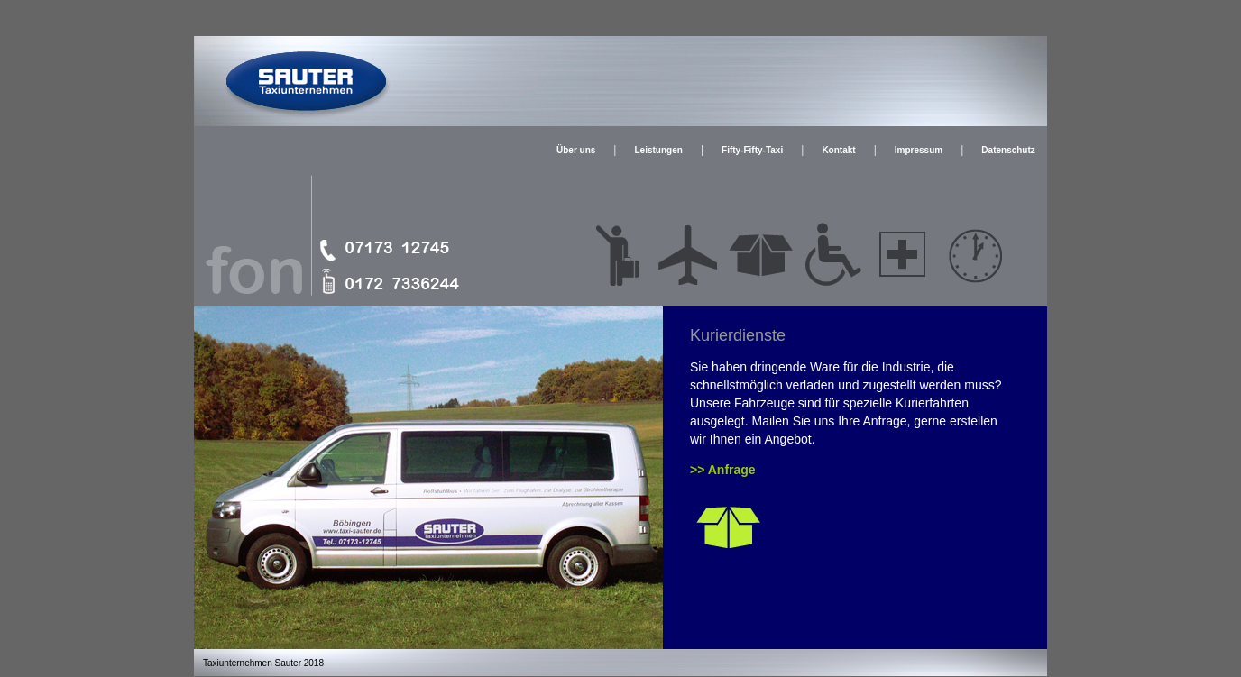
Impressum (918, 150)
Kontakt (838, 150)
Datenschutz (1007, 150)
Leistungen (659, 150)
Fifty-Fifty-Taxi (752, 150)
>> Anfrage (723, 469)
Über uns (575, 150)
